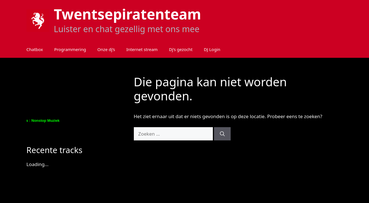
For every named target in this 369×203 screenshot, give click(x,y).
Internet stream (142, 49)
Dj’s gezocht (181, 49)
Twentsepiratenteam (127, 14)
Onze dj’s (106, 49)
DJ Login (212, 49)
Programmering (70, 49)
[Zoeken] (222, 134)
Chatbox (35, 49)
